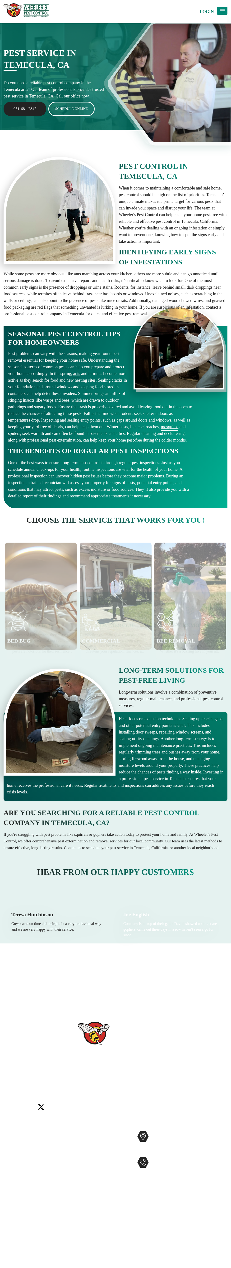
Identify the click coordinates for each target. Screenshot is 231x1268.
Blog (8, 1172)
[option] (41, 608)
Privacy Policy (16, 1210)
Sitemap (11, 1203)
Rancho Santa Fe (64, 1084)
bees (65, 400)
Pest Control (79, 1134)
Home (9, 1134)
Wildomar (105, 1084)
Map (155, 1151)
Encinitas (202, 1078)
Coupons (11, 1180)
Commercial (78, 1142)
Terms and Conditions (22, 1218)
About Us (12, 1149)
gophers (99, 834)
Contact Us (13, 1165)
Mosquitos (77, 1149)
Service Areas (15, 1187)
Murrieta (41, 1084)
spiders (14, 433)
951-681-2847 (25, 109)
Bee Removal (79, 1157)
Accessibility (15, 1195)
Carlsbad (171, 1078)
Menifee (25, 1084)
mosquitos (169, 426)
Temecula (88, 1084)
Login (207, 11)
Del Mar (186, 1078)
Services (11, 1142)
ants (76, 373)
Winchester (124, 1084)
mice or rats (117, 300)
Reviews (11, 1157)
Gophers (75, 1165)
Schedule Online (71, 109)
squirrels (81, 834)
